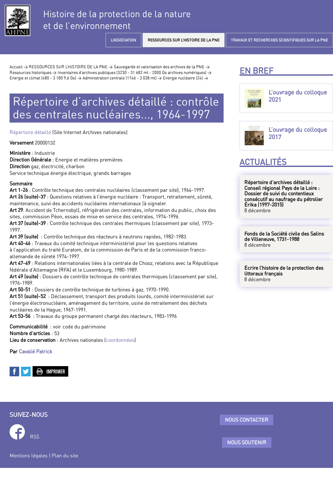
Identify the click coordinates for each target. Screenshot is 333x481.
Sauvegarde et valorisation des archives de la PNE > (162, 66)
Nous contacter (246, 420)
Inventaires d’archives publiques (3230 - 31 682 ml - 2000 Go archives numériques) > (134, 72)
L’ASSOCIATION (123, 40)
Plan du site (65, 455)
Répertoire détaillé (30, 132)
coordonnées (120, 340)
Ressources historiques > (33, 72)
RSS (34, 436)
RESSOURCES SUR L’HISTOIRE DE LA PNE (183, 40)
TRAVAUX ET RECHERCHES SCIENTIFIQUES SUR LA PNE (279, 40)
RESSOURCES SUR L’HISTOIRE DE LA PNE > (71, 66)
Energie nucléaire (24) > (185, 77)
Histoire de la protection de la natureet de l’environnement (117, 19)
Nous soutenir (246, 442)
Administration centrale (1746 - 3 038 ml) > (122, 77)
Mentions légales (29, 455)
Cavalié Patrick (35, 351)
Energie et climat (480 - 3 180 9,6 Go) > (45, 77)
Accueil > (19, 66)
